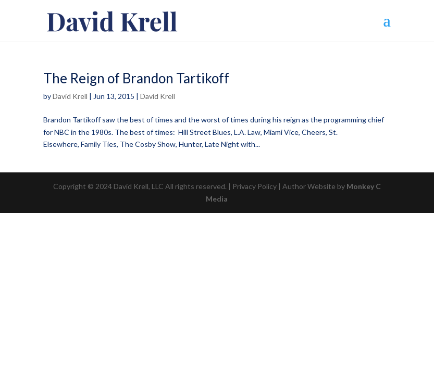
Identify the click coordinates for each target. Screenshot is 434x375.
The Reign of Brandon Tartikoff (136, 78)
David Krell (70, 96)
